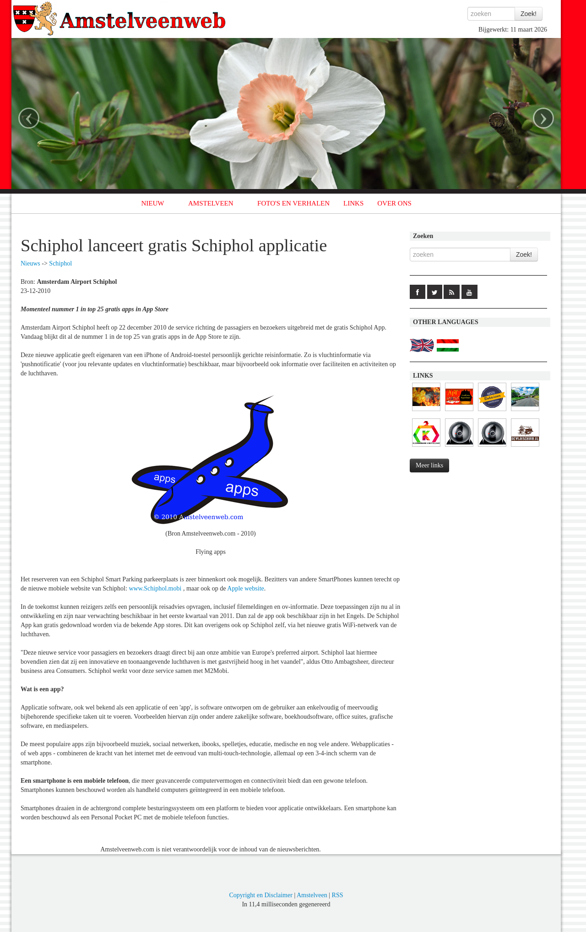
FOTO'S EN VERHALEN (293, 203)
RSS (337, 895)
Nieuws (30, 263)
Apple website (245, 588)
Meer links (429, 465)
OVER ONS (394, 203)
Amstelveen (312, 895)
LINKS (353, 203)
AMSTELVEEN (210, 203)
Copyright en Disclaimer (260, 895)
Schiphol (60, 263)
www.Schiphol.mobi (155, 588)
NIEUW (152, 203)
